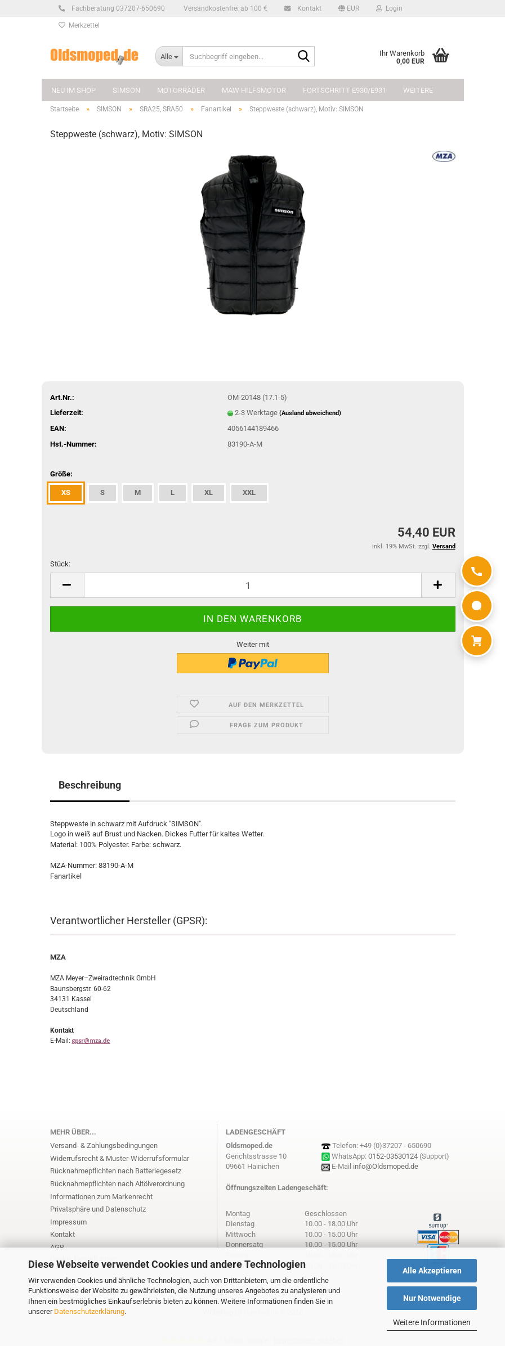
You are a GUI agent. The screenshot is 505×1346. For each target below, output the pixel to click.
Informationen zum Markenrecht (101, 1196)
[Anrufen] (476, 571)
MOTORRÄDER (181, 90)
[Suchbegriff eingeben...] (168, 56)
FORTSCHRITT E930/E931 (344, 90)
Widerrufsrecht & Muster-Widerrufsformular (119, 1158)
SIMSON (126, 90)
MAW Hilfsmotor (254, 90)
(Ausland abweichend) (310, 413)
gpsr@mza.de (91, 1041)
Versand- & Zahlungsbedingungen (104, 1145)
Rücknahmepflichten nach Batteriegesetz (115, 1171)
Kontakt (307, 8)
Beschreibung (90, 785)
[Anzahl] (253, 585)
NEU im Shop (73, 90)
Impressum (68, 1222)
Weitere (418, 90)
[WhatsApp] (476, 605)
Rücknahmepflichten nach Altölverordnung (117, 1184)
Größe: (61, 474)
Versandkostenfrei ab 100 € (224, 8)
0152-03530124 (393, 1156)
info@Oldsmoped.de (385, 1166)
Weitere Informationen (432, 1322)
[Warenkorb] (476, 640)
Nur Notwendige (432, 1298)
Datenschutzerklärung (89, 1311)
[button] (349, 8)
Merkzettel (79, 25)
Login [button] (389, 8)
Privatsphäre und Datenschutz (98, 1209)
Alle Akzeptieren (432, 1270)
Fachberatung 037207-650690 (116, 8)
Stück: (60, 564)
